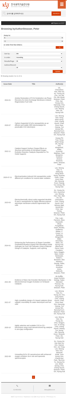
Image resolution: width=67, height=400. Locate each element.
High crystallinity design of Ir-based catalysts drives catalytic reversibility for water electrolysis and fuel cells (33, 302)
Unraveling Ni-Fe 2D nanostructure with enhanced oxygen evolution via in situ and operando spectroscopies (33, 356)
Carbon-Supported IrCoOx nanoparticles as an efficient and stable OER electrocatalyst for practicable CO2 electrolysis (32, 125)
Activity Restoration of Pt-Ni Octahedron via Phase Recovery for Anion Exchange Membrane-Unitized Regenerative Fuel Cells (33, 100)
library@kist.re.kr (49, 390)
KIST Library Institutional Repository (15, 5)
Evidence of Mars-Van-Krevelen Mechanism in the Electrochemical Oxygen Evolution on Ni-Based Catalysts (33, 282)
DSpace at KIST (59, 23)
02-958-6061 (17, 390)
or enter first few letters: (13, 45)
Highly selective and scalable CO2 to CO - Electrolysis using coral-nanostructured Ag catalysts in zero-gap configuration (33, 327)
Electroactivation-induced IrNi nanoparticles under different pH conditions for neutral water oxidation (33, 177)
